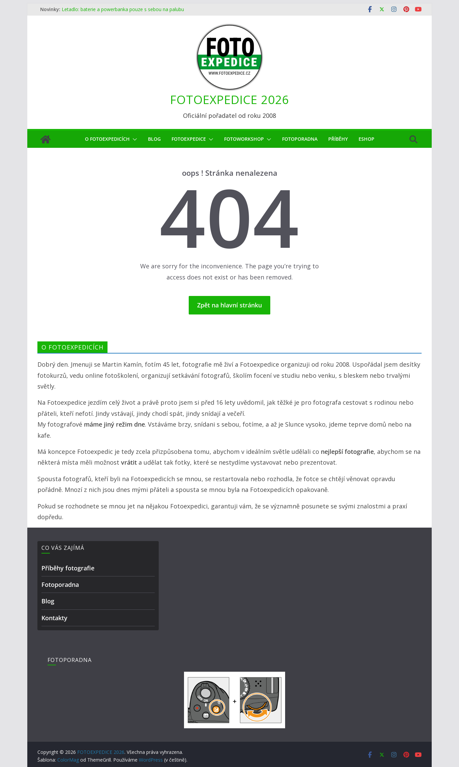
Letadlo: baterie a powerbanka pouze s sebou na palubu (123, 9)
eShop (366, 139)
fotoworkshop (244, 139)
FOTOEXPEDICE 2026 (229, 99)
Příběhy (338, 139)
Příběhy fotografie (67, 568)
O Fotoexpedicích (107, 139)
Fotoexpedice (189, 139)
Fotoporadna (299, 139)
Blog (154, 139)
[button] (133, 139)
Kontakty (54, 618)
